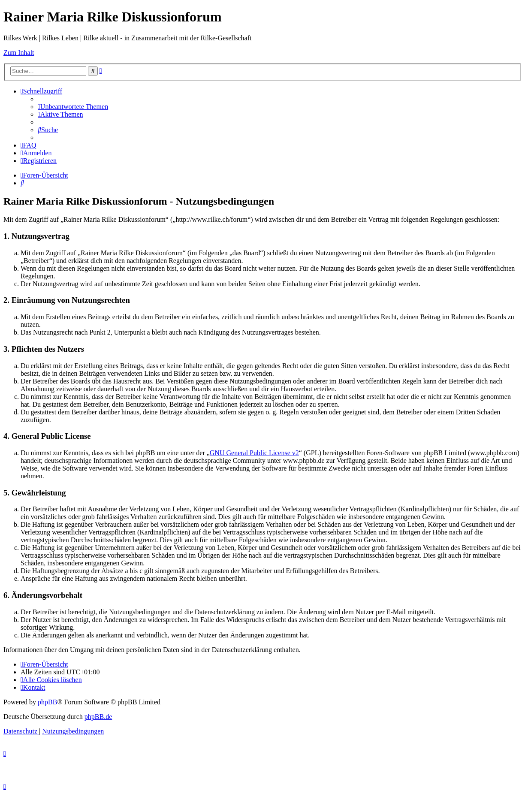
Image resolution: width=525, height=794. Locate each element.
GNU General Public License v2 (254, 452)
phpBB (47, 702)
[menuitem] (73, 106)
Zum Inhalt (18, 52)
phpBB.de (98, 716)
